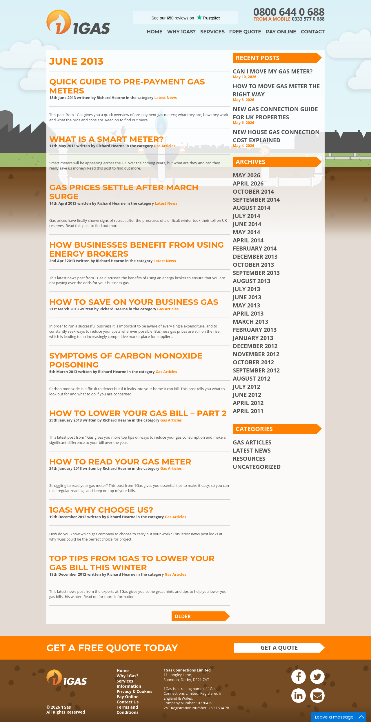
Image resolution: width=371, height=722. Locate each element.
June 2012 (247, 395)
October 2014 (253, 191)
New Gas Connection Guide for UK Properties (275, 113)
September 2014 (256, 200)
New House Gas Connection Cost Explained (276, 136)
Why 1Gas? (181, 32)
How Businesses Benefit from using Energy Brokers (136, 249)
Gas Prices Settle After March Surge (124, 191)
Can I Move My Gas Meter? (272, 71)
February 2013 (255, 330)
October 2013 (253, 265)
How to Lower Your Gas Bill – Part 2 (138, 413)
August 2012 (251, 378)
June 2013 (247, 297)
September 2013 (256, 273)
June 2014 (247, 224)
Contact (313, 32)
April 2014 (248, 240)
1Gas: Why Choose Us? (101, 510)
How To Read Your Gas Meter (120, 462)
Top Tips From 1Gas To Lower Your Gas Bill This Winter (131, 562)
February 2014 (255, 248)
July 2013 (246, 289)
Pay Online (281, 32)
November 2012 (256, 354)
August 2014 (251, 208)
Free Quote (245, 32)
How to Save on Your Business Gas (133, 302)
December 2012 (255, 346)
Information (129, 686)
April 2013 (248, 313)
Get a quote (279, 647)
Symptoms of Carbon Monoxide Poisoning (126, 360)
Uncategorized (257, 467)
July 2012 (246, 386)
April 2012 (248, 403)
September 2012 (256, 370)
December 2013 (255, 256)
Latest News (165, 97)
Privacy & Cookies (134, 691)
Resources (249, 458)
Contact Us (128, 702)
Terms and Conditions (128, 709)
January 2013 (253, 338)
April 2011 (248, 411)
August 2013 (251, 281)
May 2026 (246, 175)
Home (155, 32)
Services (212, 32)
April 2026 (248, 183)
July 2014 (246, 216)
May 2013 (246, 305)
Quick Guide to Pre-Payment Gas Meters (127, 86)
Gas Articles (164, 145)
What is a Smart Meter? (106, 139)
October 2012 (253, 362)
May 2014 (246, 232)
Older (182, 616)
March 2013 (250, 321)
